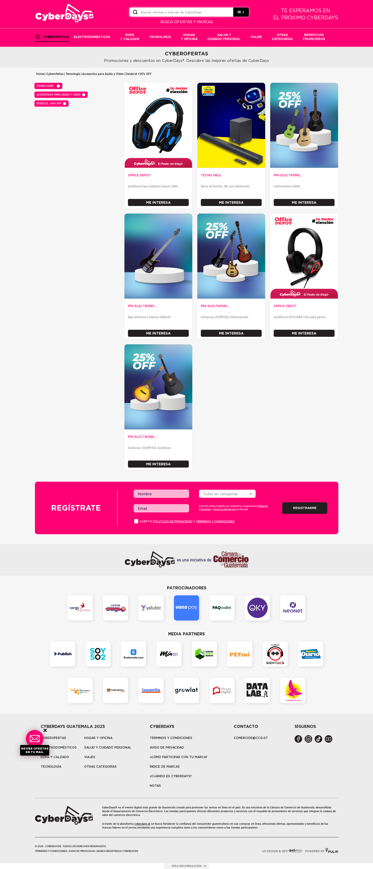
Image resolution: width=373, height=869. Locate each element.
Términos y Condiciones (171, 738)
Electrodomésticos (59, 747)
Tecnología (73, 74)
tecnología (51, 766)
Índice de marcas (165, 766)
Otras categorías (100, 766)
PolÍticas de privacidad (173, 521)
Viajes (89, 757)
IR (241, 12)
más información (189, 866)
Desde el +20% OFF (139, 74)
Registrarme (304, 508)
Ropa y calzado (55, 757)
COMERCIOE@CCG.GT (251, 738)
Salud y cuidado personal (107, 747)
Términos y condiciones (215, 521)
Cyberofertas (55, 74)
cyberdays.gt (142, 823)
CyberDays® (109, 807)
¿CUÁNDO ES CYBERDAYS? (171, 776)
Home (40, 74)
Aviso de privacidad (167, 747)
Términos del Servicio (224, 509)
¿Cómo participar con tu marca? (178, 757)
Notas (155, 786)
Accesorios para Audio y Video (103, 74)
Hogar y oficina (98, 738)
